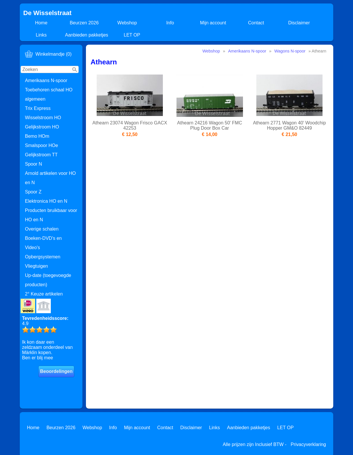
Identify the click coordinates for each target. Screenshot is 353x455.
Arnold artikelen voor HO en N (50, 178)
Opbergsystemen (42, 256)
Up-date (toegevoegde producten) (48, 280)
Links (41, 34)
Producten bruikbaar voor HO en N (51, 215)
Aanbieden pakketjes (86, 34)
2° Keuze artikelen (44, 293)
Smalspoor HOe (41, 145)
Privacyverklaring (308, 444)
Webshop (127, 22)
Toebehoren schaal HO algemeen (49, 94)
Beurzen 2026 (84, 22)
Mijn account (213, 22)
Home (41, 22)
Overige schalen (42, 228)
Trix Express (38, 108)
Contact (256, 22)
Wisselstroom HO (43, 117)
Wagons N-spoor (289, 51)
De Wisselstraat (47, 13)
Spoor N (33, 164)
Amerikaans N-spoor (46, 80)
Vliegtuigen (36, 266)
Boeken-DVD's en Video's (43, 243)
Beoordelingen (56, 371)
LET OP (132, 34)
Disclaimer (299, 22)
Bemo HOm (37, 136)
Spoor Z (33, 191)
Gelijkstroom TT (41, 154)
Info (170, 22)
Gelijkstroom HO (42, 126)
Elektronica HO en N (46, 201)
